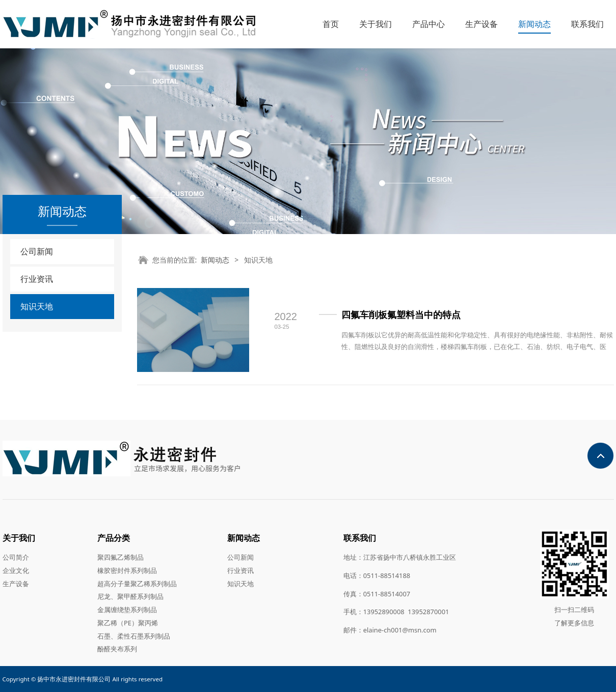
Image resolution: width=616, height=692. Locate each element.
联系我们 (587, 24)
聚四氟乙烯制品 (120, 557)
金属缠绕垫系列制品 (127, 609)
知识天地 (36, 306)
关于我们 (375, 24)
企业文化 (16, 570)
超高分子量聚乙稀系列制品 (137, 583)
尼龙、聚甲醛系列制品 (130, 596)
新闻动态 (534, 24)
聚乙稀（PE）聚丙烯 (127, 622)
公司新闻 (36, 251)
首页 (331, 24)
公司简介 (16, 557)
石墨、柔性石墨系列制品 (133, 636)
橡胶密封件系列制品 (127, 570)
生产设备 (481, 24)
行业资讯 (36, 278)
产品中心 (428, 24)
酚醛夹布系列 (117, 648)
